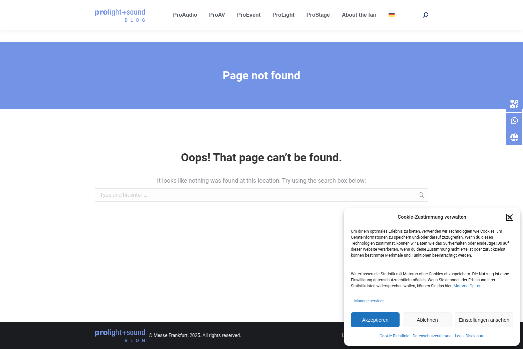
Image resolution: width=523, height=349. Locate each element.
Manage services (369, 301)
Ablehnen (427, 320)
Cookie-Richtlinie (394, 336)
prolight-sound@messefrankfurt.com (134, 6)
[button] (509, 217)
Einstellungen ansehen (484, 320)
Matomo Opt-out (468, 286)
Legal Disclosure (469, 336)
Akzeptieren (375, 320)
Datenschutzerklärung (432, 336)
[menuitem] (391, 27)
